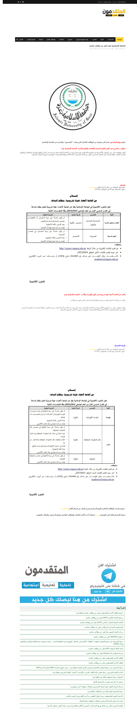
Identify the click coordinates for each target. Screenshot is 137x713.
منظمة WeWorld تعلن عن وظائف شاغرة (105, 570)
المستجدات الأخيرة (99, 50)
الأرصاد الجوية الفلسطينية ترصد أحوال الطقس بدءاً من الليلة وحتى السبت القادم (92, 634)
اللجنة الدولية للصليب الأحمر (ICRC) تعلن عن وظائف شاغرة (98, 556)
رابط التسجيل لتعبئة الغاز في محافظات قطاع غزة (102, 630)
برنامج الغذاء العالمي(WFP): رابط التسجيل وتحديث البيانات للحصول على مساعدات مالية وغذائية (26, 82)
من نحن (111, 2)
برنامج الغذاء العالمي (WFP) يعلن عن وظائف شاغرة (101, 551)
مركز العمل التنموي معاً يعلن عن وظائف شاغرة (103, 566)
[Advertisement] (49, 20)
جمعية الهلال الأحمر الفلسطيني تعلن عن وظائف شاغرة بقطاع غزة (96, 547)
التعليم (94, 40)
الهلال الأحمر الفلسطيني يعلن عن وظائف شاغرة (103, 592)
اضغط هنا (90, 192)
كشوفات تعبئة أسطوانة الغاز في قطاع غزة (105, 615)
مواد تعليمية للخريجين (81, 40)
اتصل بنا (97, 2)
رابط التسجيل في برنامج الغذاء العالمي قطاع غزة (25, 90)
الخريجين (69, 40)
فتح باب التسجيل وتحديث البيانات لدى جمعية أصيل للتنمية (26, 72)
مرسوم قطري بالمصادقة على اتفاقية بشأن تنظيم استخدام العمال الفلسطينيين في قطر (26, 99)
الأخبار (101, 40)
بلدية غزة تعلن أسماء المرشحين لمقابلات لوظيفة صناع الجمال (98, 639)
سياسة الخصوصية (104, 2)
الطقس (20, 40)
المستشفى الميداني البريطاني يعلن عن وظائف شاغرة (101, 561)
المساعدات (110, 40)
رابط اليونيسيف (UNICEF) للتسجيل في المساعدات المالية (26, 145)
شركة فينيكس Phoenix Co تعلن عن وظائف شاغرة (102, 587)
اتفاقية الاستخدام (119, 2)
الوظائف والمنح (50, 40)
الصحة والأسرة (30, 40)
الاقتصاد (60, 40)
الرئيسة (119, 40)
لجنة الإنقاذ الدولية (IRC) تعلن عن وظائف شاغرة (103, 582)
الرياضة (40, 40)
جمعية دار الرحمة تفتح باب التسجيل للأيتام (105, 620)
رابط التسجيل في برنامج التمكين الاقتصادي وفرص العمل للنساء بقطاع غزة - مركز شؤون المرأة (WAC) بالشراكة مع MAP (26, 156)
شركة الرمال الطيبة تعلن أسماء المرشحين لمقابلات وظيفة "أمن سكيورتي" (93, 625)
